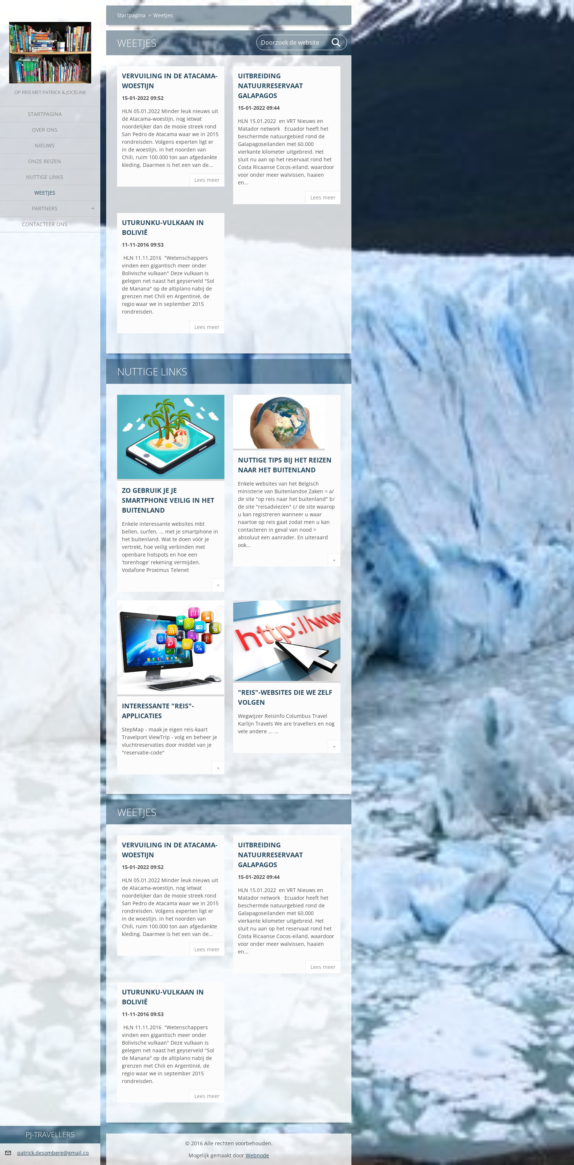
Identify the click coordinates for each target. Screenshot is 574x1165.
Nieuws (45, 145)
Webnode (257, 1155)
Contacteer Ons (44, 224)
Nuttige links (44, 176)
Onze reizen (44, 161)
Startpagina (45, 113)
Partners (44, 208)
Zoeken (336, 42)
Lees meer (207, 179)
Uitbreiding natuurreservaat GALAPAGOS (270, 85)
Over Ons (44, 129)
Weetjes (44, 192)
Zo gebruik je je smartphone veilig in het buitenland (168, 500)
